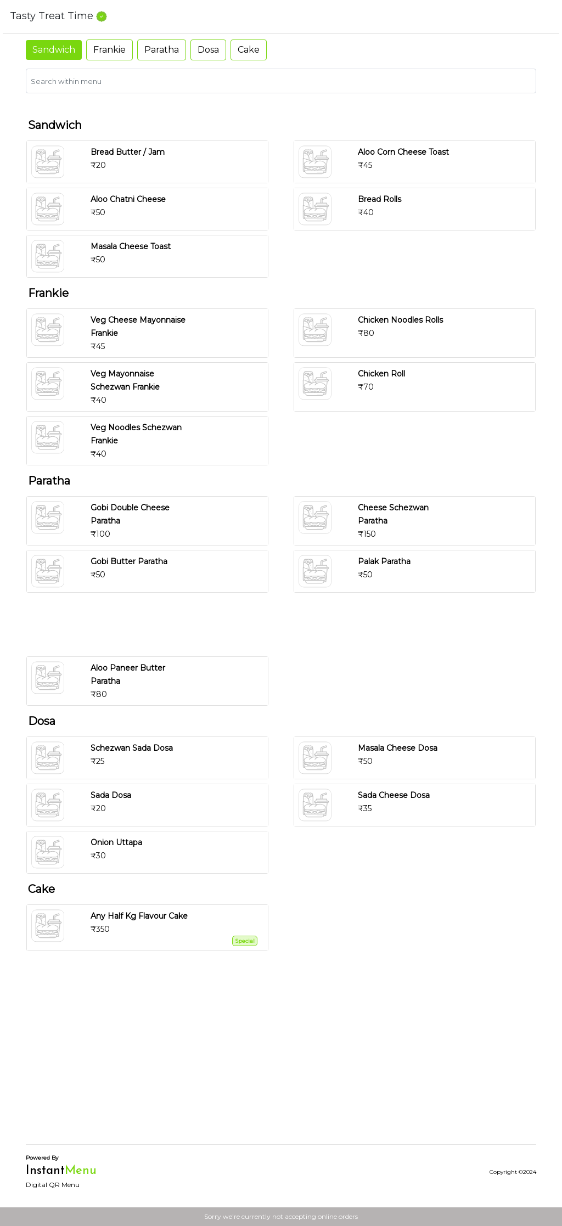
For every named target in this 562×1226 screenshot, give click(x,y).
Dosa (208, 49)
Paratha (161, 49)
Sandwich (53, 49)
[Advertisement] (285, 624)
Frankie (109, 49)
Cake (249, 49)
